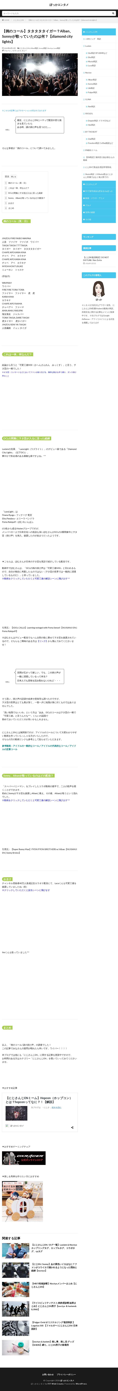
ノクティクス (16, 51)
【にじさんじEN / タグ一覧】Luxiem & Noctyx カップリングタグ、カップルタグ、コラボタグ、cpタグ (54, 1248)
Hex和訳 (91, 125)
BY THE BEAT (91, 132)
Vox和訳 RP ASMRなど (98, 53)
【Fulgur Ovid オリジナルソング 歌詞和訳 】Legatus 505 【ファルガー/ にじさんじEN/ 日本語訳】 (54, 1325)
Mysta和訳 (92, 61)
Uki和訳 (91, 88)
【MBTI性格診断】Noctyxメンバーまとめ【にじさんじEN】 (54, 1285)
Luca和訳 (56, 48)
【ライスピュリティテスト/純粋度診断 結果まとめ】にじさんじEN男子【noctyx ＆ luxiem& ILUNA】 (53, 1306)
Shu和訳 (91, 57)
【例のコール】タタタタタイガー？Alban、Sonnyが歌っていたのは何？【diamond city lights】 (62, 20)
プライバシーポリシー (66, 1374)
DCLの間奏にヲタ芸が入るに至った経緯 (23, 193)
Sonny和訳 (43, 48)
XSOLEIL (89, 114)
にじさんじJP (91, 184)
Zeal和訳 (92, 139)
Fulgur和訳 (92, 92)
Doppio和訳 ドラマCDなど (99, 121)
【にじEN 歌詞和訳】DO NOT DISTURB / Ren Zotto (96, 259)
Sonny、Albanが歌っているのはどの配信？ (24, 198)
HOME (6, 20)
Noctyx (50, 48)
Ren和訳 (91, 107)
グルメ (88, 206)
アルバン (7, 51)
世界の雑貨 (90, 213)
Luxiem (88, 46)
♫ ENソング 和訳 (93, 39)
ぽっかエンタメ (59, 4)
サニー (24, 51)
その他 (88, 220)
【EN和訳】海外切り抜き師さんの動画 (98, 159)
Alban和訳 (34, 48)
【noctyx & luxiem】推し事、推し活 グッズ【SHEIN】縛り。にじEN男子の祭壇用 (52, 1343)
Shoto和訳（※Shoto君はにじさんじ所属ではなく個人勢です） (98, 176)
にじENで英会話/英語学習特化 (98, 167)
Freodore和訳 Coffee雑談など (101, 143)
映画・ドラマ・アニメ (94, 199)
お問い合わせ (48, 1374)
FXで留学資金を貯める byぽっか (99, 191)
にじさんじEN (18, 20)
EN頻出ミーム (91, 150)
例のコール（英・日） (15, 183)
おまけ (9, 203)
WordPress (81, 1384)
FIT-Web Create (55, 1384)
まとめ (9, 208)
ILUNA (88, 99)
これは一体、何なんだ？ (16, 188)
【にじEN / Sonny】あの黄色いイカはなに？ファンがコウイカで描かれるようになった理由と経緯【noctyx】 (54, 1267)
